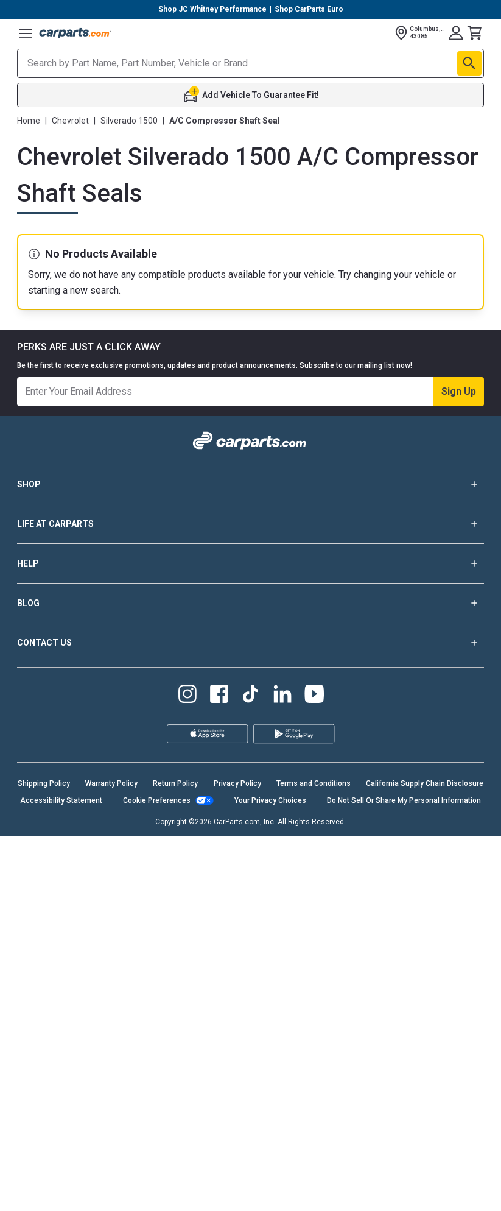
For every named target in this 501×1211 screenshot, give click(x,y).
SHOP (250, 859)
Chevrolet (70, 120)
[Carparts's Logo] (75, 33)
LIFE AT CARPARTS (250, 899)
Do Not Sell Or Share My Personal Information (404, 1175)
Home (28, 120)
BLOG (250, 978)
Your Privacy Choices (270, 1175)
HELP (250, 938)
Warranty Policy (111, 1158)
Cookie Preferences (157, 1175)
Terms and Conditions (313, 1158)
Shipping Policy (44, 1158)
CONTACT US (250, 1018)
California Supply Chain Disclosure (424, 1158)
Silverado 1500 (129, 120)
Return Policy (175, 1158)
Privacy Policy (237, 1158)
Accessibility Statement (61, 1175)
